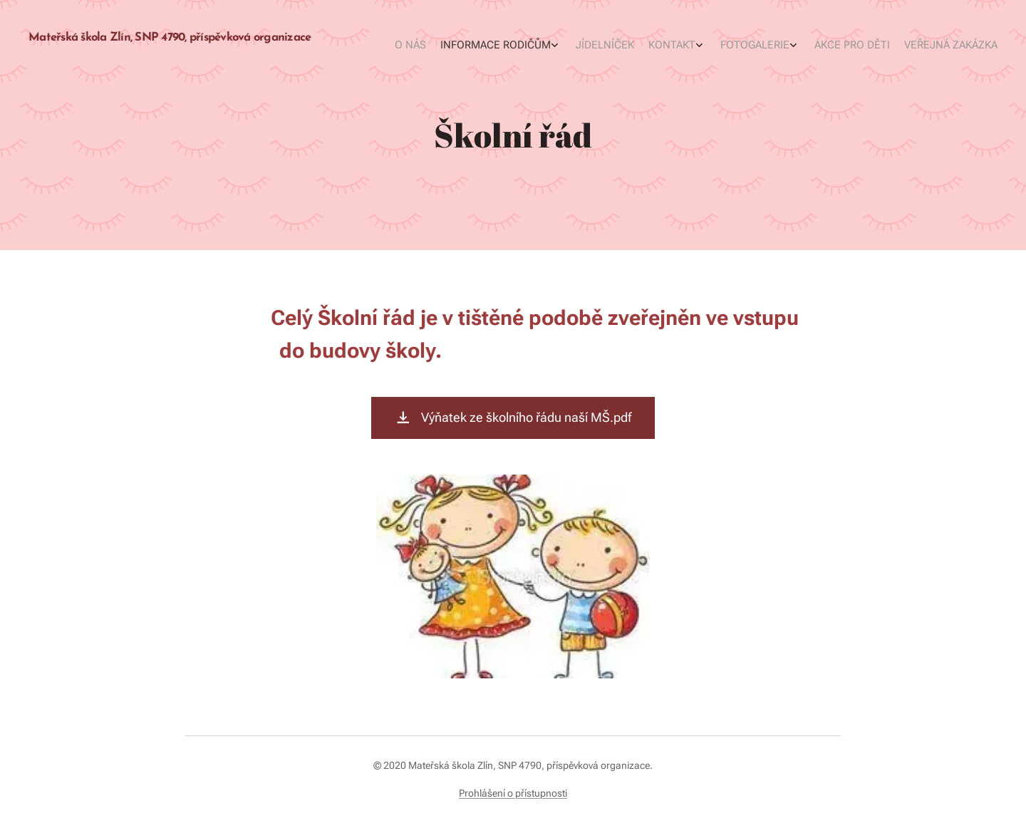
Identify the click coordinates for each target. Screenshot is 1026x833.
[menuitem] (881, 46)
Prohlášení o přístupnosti (513, 793)
